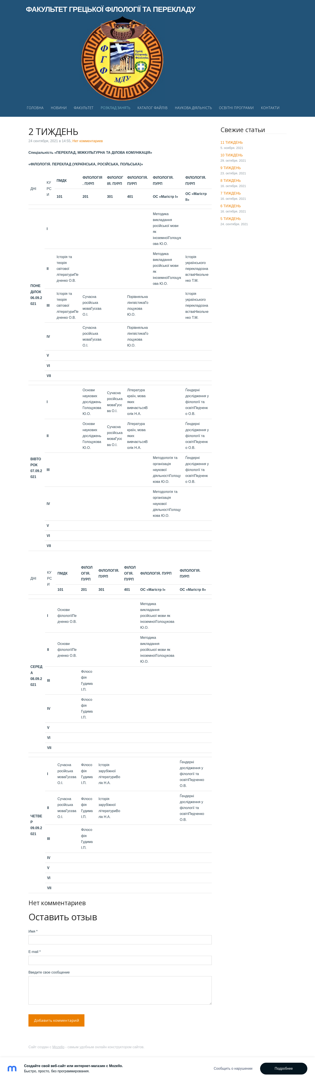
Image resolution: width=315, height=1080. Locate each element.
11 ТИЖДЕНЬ (231, 141)
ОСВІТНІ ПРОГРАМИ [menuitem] (239, 107)
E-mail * (34, 950)
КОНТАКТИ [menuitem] (272, 107)
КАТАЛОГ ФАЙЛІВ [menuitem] (155, 107)
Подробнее (284, 1068)
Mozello (58, 1045)
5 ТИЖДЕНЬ (230, 217)
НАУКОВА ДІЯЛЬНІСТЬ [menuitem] (195, 107)
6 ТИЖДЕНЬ (230, 204)
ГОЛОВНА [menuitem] (37, 107)
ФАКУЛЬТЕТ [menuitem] (86, 107)
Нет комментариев (87, 139)
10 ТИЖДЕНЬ (231, 154)
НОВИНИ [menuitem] (61, 107)
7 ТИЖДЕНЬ (230, 192)
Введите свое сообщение (49, 971)
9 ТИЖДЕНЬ (230, 166)
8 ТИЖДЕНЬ (230, 179)
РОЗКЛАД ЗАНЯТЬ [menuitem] (118, 107)
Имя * (33, 930)
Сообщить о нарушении (233, 1068)
